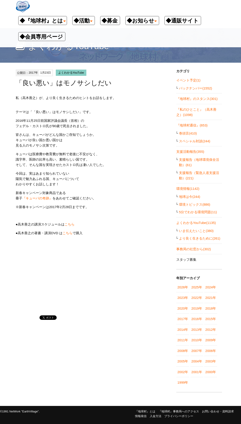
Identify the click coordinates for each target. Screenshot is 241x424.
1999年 (182, 382)
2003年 (210, 361)
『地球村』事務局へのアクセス (178, 411)
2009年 (210, 340)
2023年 (182, 298)
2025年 (196, 287)
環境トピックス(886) (194, 204)
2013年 (196, 329)
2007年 (196, 351)
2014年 (182, 329)
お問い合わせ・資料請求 (218, 411)
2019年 (196, 308)
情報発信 (141, 416)
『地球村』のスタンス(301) (197, 99)
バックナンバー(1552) (195, 88)
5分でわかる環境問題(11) (198, 212)
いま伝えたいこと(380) (196, 231)
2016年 (196, 319)
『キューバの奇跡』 (37, 198)
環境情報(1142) (187, 188)
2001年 (196, 372)
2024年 (210, 287)
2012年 (210, 329)
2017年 (182, 319)
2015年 (210, 319)
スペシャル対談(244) (194, 141)
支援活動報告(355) (190, 151)
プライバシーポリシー (178, 416)
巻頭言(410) (188, 133)
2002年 (182, 372)
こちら (69, 224)
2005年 (182, 361)
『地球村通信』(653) (192, 125)
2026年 (182, 287)
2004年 (196, 361)
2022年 (196, 298)
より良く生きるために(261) (199, 238)
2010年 (196, 340)
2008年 (182, 351)
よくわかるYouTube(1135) (196, 223)
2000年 (210, 372)
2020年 (182, 308)
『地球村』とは (145, 411)
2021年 (210, 298)
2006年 (210, 351)
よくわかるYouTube (71, 72)
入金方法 (155, 416)
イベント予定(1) (188, 80)
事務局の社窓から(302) (193, 249)
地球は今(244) (189, 197)
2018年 (210, 308)
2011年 (182, 340)
